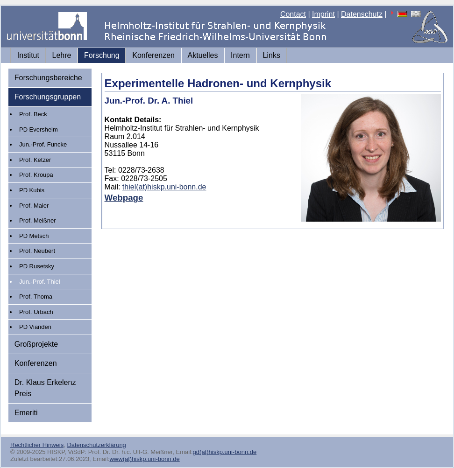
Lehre (61, 55)
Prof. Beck (33, 114)
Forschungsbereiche (48, 78)
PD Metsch (34, 235)
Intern (240, 55)
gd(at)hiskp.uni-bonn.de (225, 451)
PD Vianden (35, 326)
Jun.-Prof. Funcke (43, 144)
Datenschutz (362, 14)
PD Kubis (31, 190)
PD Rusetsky (36, 266)
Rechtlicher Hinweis (37, 444)
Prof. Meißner (37, 220)
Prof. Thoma (35, 296)
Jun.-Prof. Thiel (39, 281)
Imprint (323, 14)
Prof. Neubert (37, 250)
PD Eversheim (38, 129)
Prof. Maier (34, 205)
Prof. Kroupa (36, 174)
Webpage (124, 198)
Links (271, 55)
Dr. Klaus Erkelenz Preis (45, 388)
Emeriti (26, 413)
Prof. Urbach (36, 311)
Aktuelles (203, 55)
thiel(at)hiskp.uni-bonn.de (164, 187)
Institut (28, 55)
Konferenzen (153, 55)
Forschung (102, 55)
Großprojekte (36, 344)
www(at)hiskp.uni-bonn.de (144, 458)
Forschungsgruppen (47, 97)
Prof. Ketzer (35, 159)
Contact (293, 14)
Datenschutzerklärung (96, 444)
